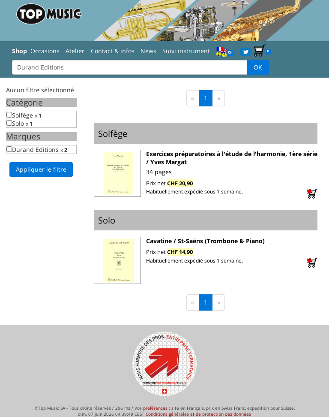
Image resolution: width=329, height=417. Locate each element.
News (148, 51)
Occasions (45, 51)
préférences (155, 408)
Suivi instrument (186, 51)
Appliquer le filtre (41, 169)
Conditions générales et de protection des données (198, 414)
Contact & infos (113, 51)
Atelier (75, 51)
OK (258, 67)
